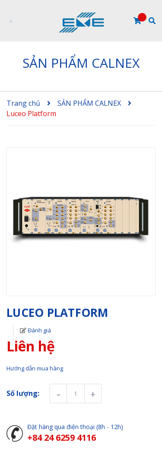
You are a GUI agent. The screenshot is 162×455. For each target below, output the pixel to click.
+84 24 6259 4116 (61, 437)
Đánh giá (38, 330)
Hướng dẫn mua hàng (34, 368)
